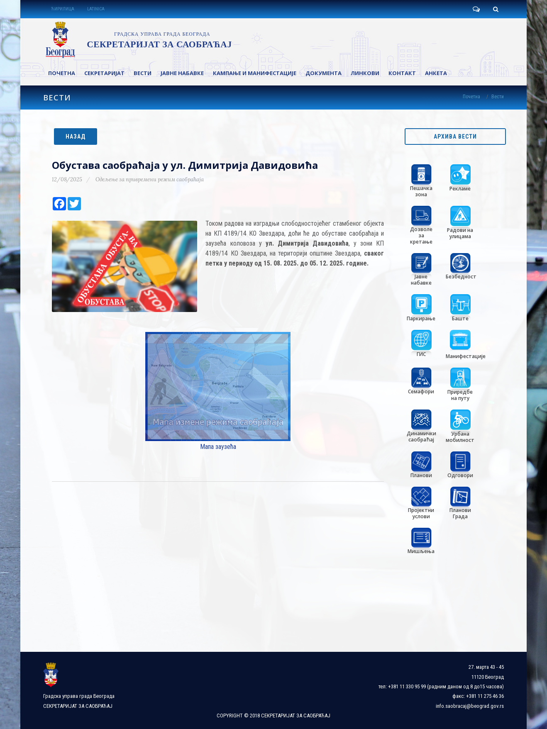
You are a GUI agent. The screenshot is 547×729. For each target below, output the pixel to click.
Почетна (471, 97)
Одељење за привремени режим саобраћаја (149, 179)
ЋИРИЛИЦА (62, 9)
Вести (497, 97)
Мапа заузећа (218, 447)
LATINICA (96, 9)
